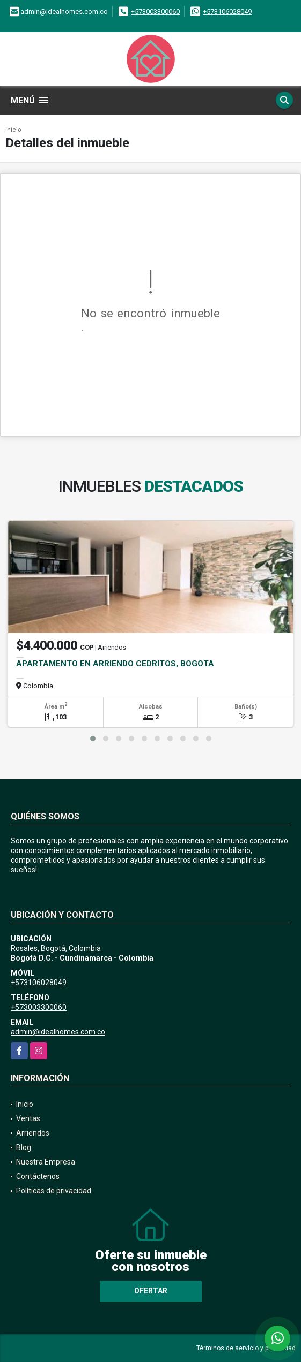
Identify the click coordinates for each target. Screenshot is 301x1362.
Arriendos (32, 1133)
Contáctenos (38, 1176)
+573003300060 (155, 11)
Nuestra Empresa (45, 1162)
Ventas (28, 1118)
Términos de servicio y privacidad (246, 1348)
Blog (23, 1147)
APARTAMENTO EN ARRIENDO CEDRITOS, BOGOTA (115, 663)
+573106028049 (227, 11)
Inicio (13, 129)
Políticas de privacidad (53, 1190)
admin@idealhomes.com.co (58, 1032)
